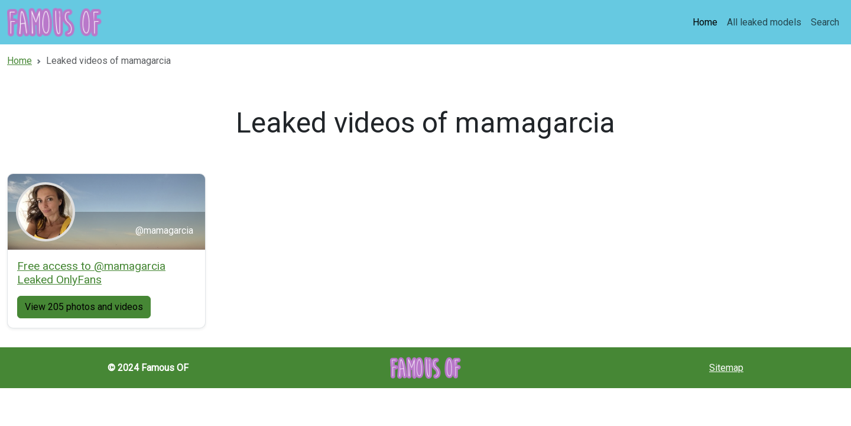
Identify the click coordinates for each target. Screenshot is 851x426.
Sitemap (726, 367)
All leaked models (764, 22)
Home (705, 22)
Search (825, 22)
